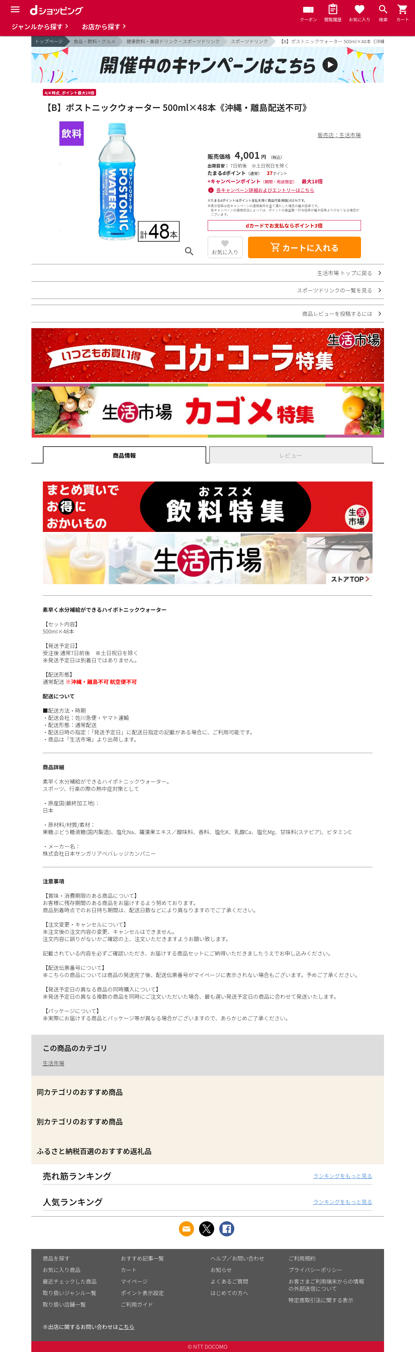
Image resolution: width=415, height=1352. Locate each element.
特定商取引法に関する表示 (321, 1300)
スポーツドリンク (249, 41)
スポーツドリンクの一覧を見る (335, 290)
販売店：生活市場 (339, 135)
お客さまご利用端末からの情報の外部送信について (326, 1284)
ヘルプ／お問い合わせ (238, 1258)
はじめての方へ (229, 1293)
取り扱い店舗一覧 (64, 1304)
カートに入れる (304, 247)
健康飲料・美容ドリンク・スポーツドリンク (173, 41)
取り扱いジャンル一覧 (69, 1293)
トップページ (49, 41)
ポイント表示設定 (142, 1293)
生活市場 (53, 1063)
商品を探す (56, 1258)
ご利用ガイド (137, 1304)
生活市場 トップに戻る (344, 273)
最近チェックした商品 (70, 1281)
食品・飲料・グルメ (94, 41)
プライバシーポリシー (316, 1269)
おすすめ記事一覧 (142, 1258)
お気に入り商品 (62, 1269)
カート (129, 1269)
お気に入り (225, 252)
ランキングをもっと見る (343, 1175)
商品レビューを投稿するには (337, 313)
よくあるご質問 (229, 1281)
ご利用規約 (302, 1258)
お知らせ (221, 1269)
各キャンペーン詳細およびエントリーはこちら (265, 190)
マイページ (134, 1281)
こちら (126, 1326)
